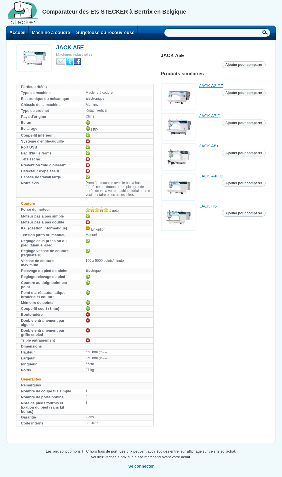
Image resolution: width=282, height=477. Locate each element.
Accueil (17, 32)
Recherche (265, 32)
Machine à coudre (51, 32)
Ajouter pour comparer (243, 64)
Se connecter (141, 466)
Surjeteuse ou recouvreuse (105, 32)
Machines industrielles (74, 54)
